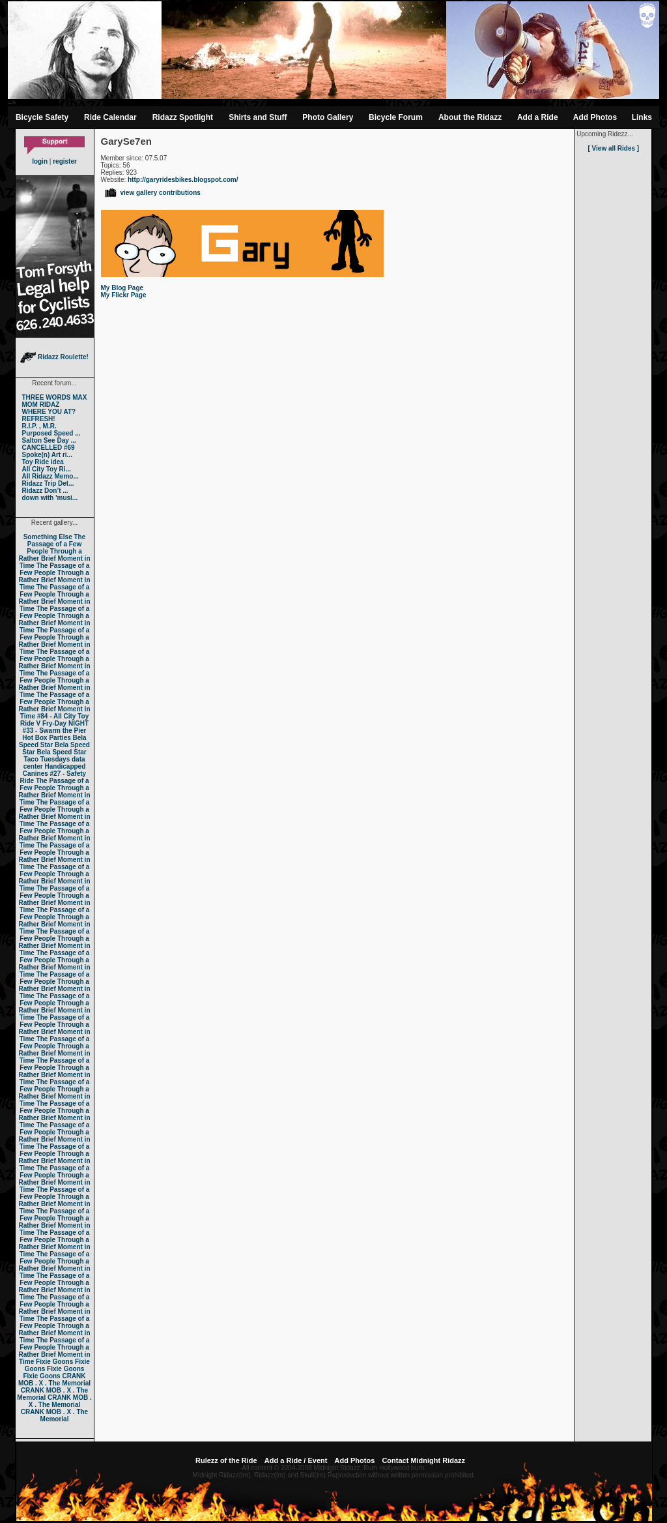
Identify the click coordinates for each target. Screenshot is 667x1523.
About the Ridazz (470, 117)
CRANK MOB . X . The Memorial (54, 1379)
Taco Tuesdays (46, 759)
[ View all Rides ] (613, 148)
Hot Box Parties (46, 737)
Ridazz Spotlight (182, 117)
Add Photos (595, 117)
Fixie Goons (54, 1361)
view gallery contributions (152, 192)
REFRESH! (38, 418)
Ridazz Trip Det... (48, 483)
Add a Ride (537, 117)
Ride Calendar (110, 117)
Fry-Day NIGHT (65, 723)
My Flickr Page (124, 295)
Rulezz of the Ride (226, 1460)
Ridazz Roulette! (54, 357)
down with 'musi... (50, 497)
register (65, 161)
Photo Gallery (327, 117)
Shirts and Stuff (258, 117)
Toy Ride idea (43, 462)
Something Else (47, 536)
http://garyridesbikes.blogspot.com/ (183, 179)
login (40, 161)
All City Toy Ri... (46, 469)
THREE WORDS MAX (54, 397)
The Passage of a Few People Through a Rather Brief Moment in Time (54, 551)
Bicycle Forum (396, 117)
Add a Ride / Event (296, 1460)
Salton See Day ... (49, 440)
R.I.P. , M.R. (39, 426)
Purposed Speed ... (51, 433)
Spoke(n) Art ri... (47, 454)
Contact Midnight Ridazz (423, 1460)
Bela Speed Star (53, 741)
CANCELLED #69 (48, 447)
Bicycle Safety (42, 117)
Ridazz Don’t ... (45, 490)
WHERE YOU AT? (49, 411)
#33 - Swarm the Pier (55, 730)
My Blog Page (122, 287)
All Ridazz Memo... (50, 476)
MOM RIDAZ (41, 404)
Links (642, 117)
